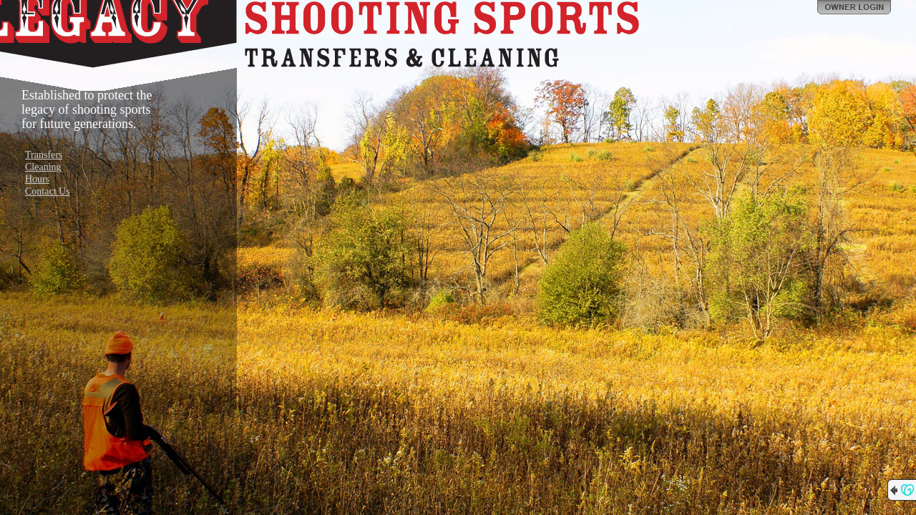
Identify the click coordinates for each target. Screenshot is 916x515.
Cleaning (43, 167)
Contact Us (47, 191)
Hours (37, 179)
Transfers (43, 154)
